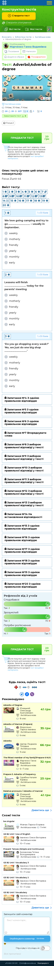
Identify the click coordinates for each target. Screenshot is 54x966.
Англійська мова (42, 37)
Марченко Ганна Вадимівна (28, 46)
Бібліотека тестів (23, 37)
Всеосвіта (6, 37)
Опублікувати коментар (27, 939)
